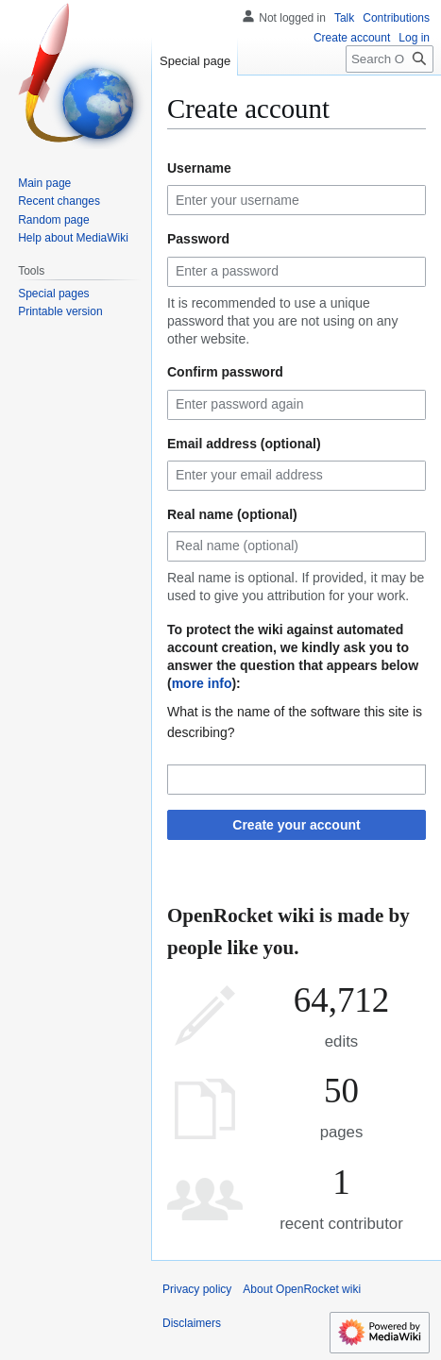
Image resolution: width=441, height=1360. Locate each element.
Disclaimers (191, 1323)
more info (202, 683)
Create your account (296, 824)
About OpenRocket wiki (302, 1289)
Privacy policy (196, 1289)
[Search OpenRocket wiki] (389, 59)
